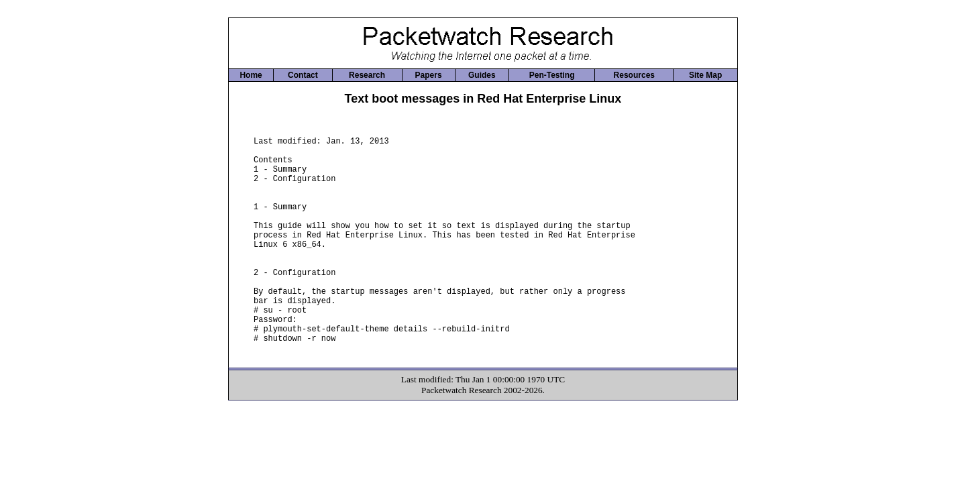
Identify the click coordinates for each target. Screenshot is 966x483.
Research (367, 75)
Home (250, 75)
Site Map (705, 75)
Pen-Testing (552, 75)
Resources (634, 75)
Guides (482, 75)
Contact (303, 75)
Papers (428, 75)
